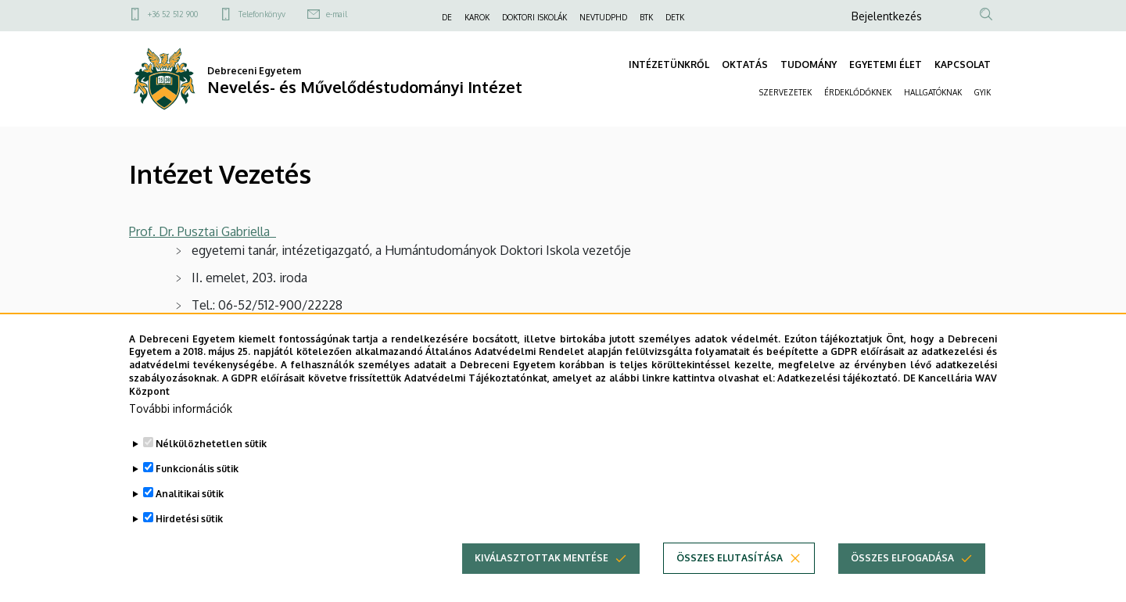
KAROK (476, 17)
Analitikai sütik (190, 515)
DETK (674, 17)
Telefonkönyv (261, 14)
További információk (180, 430)
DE (447, 17)
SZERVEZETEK (785, 92)
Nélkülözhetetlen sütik (211, 465)
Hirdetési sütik (189, 540)
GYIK (982, 92)
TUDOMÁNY (808, 64)
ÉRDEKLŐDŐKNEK (857, 92)
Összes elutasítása (729, 580)
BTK (646, 17)
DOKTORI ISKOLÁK (534, 17)
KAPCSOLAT (962, 64)
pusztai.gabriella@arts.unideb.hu (323, 332)
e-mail (336, 14)
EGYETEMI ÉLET (885, 64)
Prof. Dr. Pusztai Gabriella (202, 231)
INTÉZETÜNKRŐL (669, 64)
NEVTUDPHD (603, 17)
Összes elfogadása (902, 580)
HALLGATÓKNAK (933, 92)
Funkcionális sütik (197, 490)
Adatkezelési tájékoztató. (838, 401)
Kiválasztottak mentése (541, 580)
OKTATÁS (745, 64)
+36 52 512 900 (173, 14)
